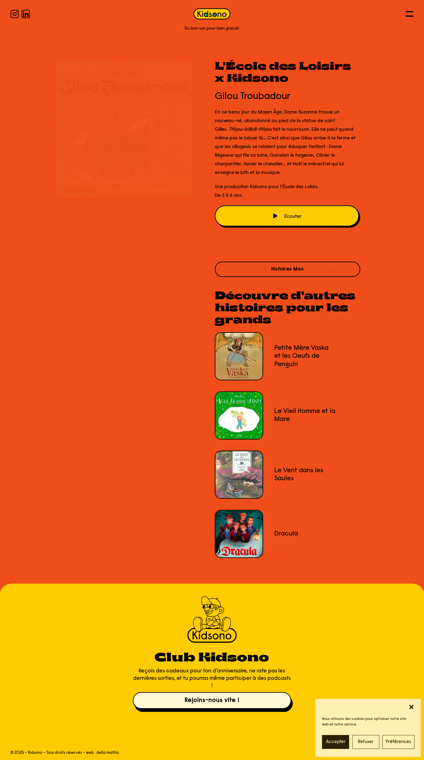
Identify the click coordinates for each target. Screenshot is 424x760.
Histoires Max (287, 269)
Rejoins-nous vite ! (212, 700)
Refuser (365, 742)
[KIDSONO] (212, 13)
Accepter (335, 742)
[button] (411, 707)
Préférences (398, 742)
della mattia (107, 753)
